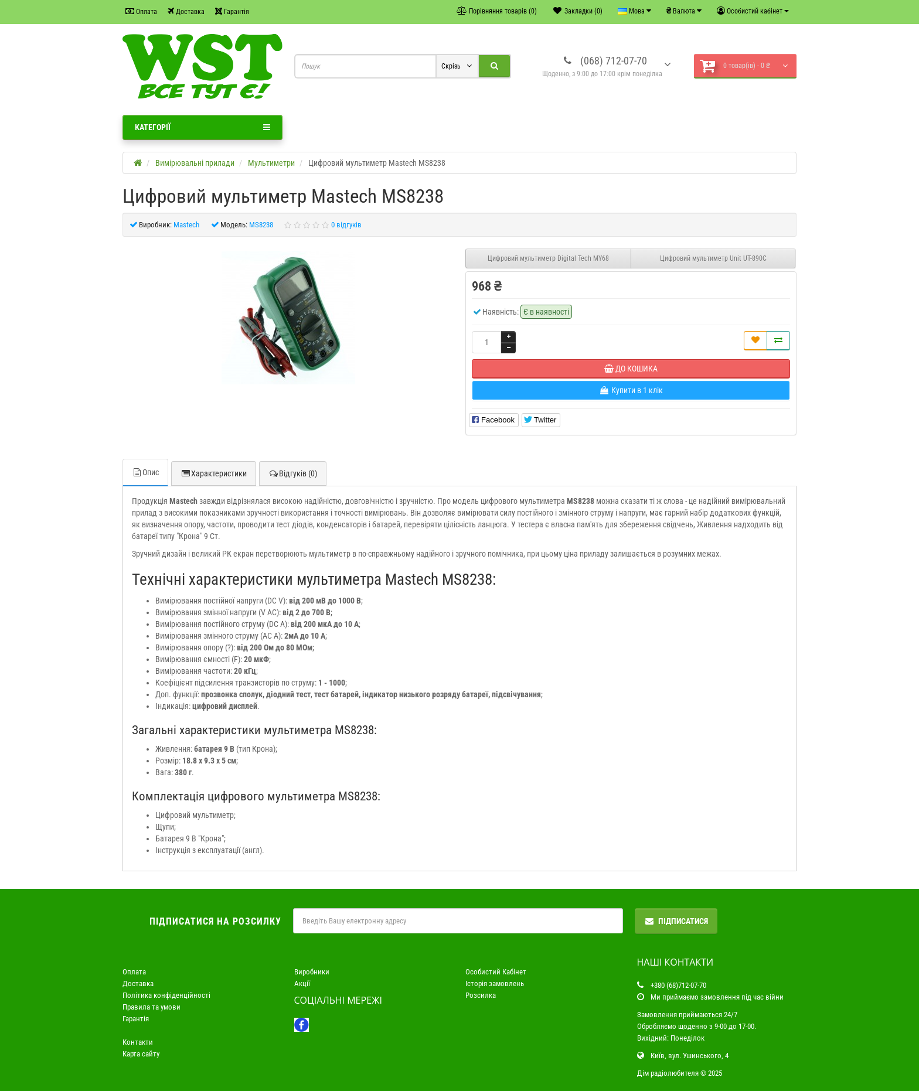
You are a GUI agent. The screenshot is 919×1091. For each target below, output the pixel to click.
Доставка (186, 11)
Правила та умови (151, 1007)
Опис (145, 472)
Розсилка (480, 995)
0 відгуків (346, 224)
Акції (302, 983)
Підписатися (676, 921)
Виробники (311, 971)
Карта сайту (140, 1053)
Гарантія (232, 11)
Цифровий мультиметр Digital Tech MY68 (548, 258)
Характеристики (214, 473)
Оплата (141, 11)
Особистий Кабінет (495, 971)
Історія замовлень (494, 983)
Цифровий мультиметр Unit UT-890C (713, 258)
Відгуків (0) (292, 473)
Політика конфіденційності (166, 995)
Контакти (137, 1042)
